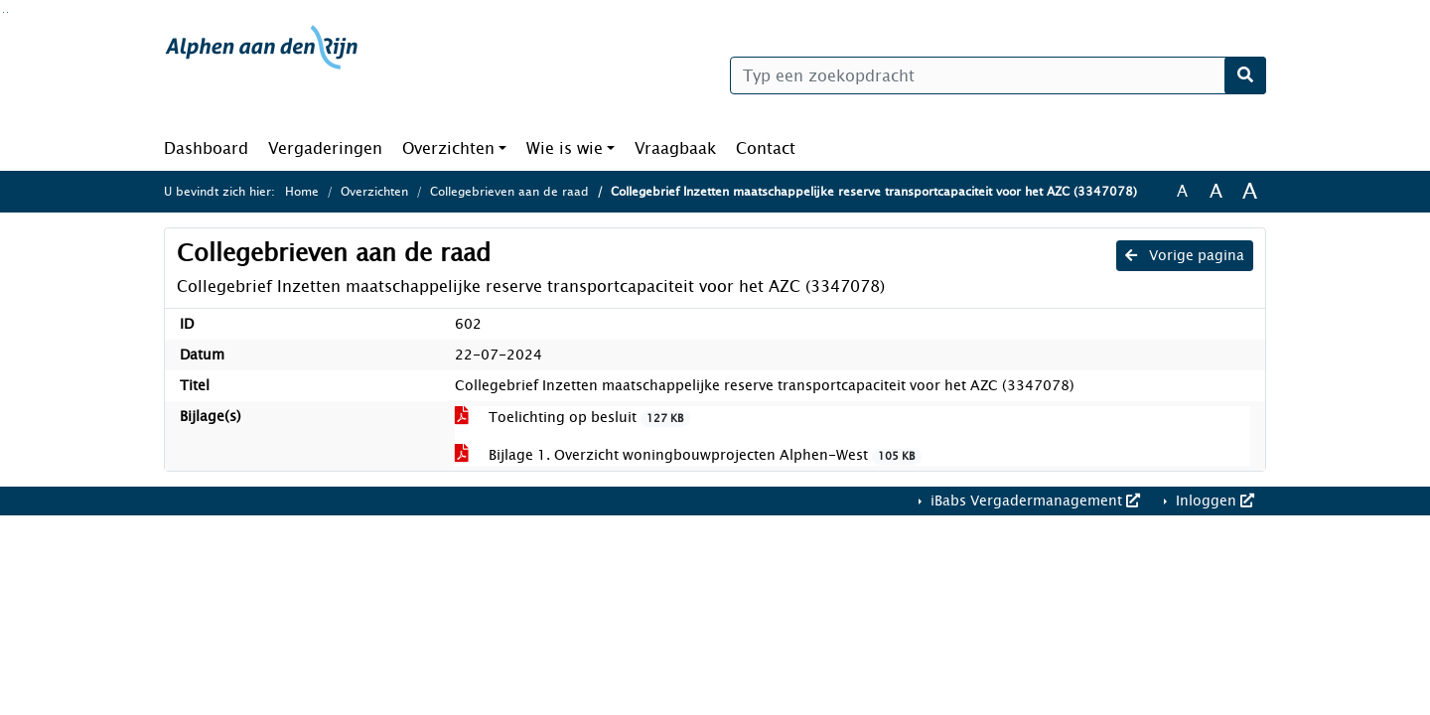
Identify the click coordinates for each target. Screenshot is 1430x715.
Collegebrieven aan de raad (509, 192)
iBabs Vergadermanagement (1033, 501)
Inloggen (1213, 501)
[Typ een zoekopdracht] (998, 75)
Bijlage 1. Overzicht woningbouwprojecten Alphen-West (688, 455)
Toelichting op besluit (572, 417)
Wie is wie (564, 148)
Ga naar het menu (7, 12)
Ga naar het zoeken (3, 12)
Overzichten (448, 148)
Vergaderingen (325, 148)
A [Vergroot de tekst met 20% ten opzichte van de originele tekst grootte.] (1216, 192)
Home (302, 192)
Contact (765, 148)
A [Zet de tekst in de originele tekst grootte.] (1182, 192)
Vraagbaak (675, 148)
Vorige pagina (1184, 255)
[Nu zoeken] (1245, 75)
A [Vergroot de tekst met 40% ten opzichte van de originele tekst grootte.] (1249, 192)
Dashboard (206, 148)
